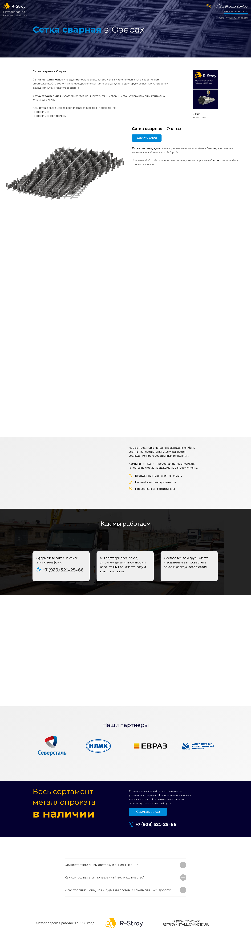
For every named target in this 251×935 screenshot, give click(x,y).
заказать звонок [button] (236, 11)
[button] (236, 13)
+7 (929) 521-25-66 (231, 6)
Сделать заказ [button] (148, 811)
